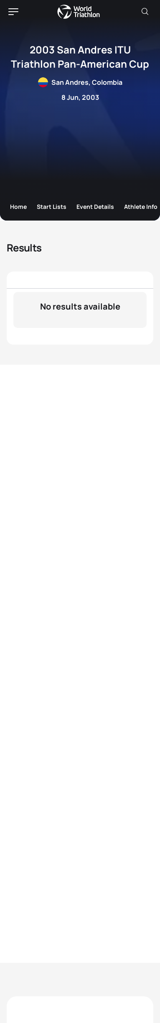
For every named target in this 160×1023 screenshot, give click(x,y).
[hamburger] (13, 11)
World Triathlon (78, 12)
